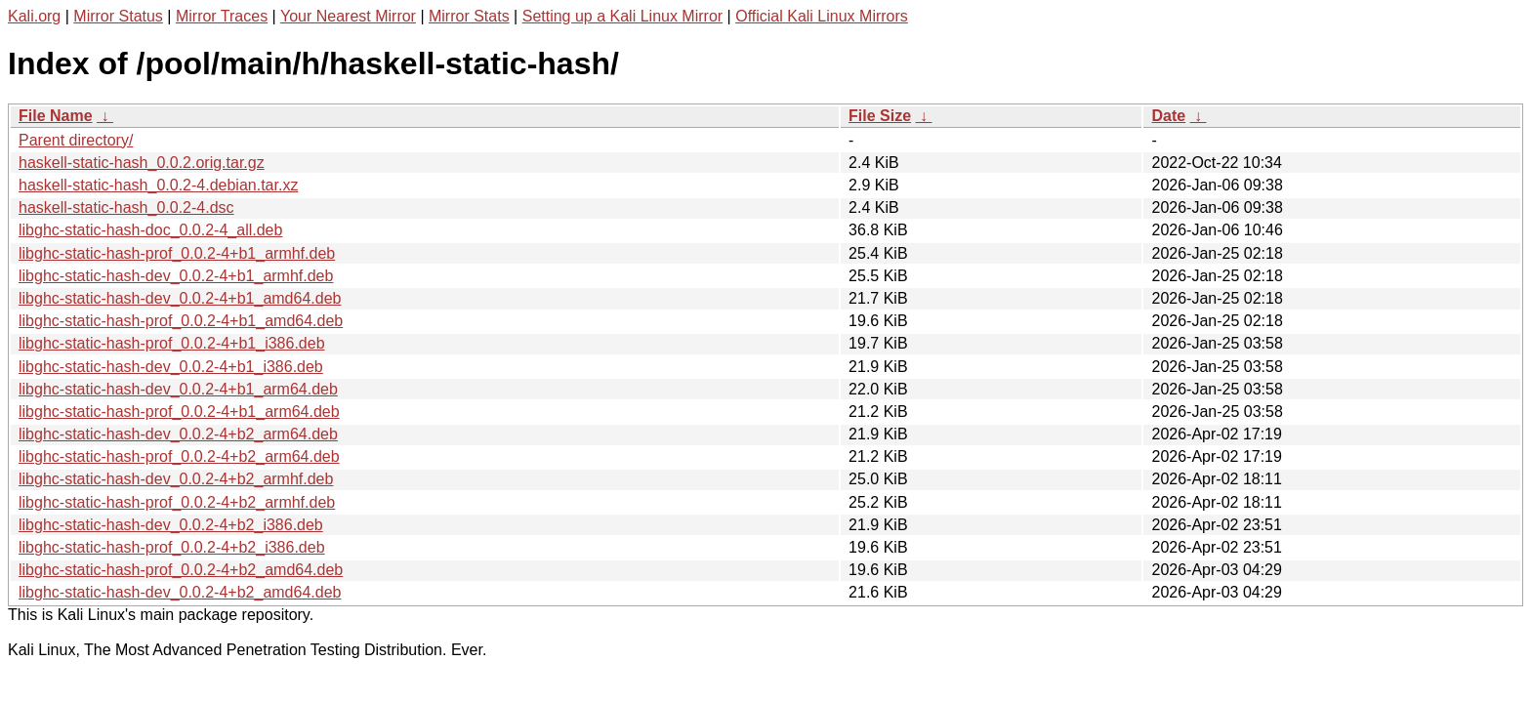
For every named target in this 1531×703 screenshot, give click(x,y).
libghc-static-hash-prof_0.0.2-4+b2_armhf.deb (177, 502)
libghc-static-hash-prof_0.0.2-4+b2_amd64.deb (181, 569)
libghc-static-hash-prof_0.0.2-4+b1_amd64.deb (181, 320)
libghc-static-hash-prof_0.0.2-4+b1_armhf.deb (177, 253)
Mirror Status (118, 16)
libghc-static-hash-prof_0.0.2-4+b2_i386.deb (172, 547)
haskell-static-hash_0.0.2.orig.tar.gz (142, 162)
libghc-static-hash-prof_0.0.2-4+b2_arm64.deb (179, 456)
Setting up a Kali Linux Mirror (622, 16)
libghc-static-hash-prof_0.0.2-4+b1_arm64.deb (179, 411)
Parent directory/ (76, 140)
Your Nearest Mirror (348, 16)
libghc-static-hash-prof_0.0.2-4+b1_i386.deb (172, 343)
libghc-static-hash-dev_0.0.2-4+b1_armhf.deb (176, 276)
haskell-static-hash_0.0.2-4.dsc (126, 207)
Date (1168, 115)
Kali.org (34, 16)
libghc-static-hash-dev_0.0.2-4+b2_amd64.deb (180, 592)
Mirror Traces (222, 16)
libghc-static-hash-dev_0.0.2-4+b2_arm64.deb (178, 434)
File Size (879, 115)
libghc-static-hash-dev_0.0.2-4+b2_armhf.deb (176, 479)
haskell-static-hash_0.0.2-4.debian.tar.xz (158, 185)
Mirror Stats (469, 16)
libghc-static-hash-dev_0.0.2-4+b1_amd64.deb (180, 298)
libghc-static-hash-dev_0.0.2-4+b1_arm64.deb (178, 389)
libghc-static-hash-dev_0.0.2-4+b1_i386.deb (171, 366)
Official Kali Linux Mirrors (821, 16)
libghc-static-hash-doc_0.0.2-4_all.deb (150, 230)
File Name (56, 115)
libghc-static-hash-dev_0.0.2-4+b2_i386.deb (171, 525)
